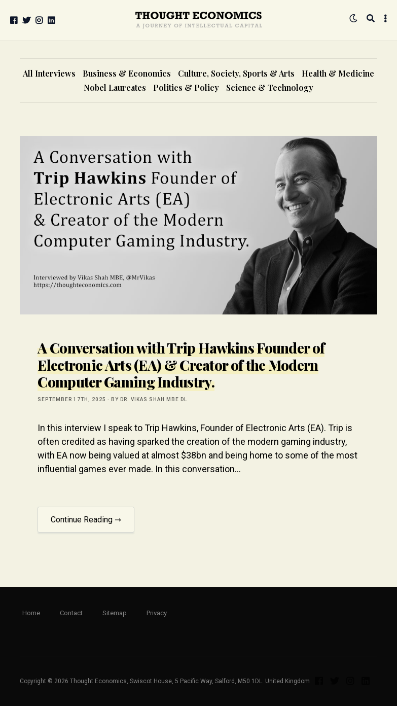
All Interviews (49, 73)
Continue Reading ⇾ (86, 519)
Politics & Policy (186, 87)
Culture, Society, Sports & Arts (236, 73)
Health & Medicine (338, 73)
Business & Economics (127, 73)
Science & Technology (269, 87)
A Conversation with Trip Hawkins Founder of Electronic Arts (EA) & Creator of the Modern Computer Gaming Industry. (181, 364)
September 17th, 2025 (72, 399)
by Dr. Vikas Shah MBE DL (149, 399)
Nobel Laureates (115, 87)
